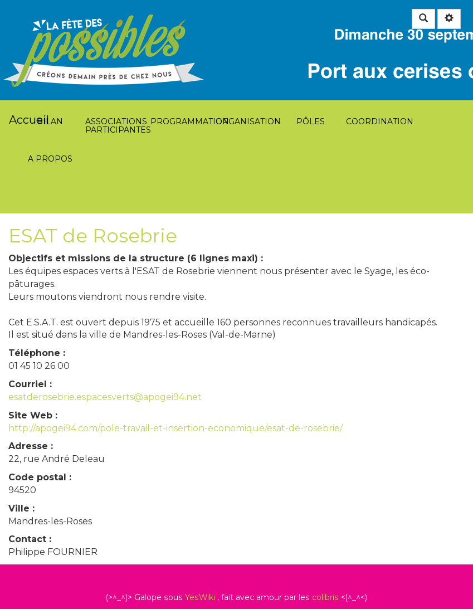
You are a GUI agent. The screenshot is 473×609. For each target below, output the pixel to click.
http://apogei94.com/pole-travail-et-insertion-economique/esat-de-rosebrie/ (175, 428)
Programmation (180, 61)
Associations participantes (115, 61)
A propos (49, 99)
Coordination (375, 61)
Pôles (310, 61)
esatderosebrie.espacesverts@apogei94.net (105, 397)
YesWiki (200, 597)
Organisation (245, 61)
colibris (325, 597)
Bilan (49, 61)
